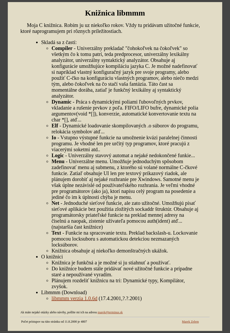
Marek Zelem (190, 321)
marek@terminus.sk (110, 312)
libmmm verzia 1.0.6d (74, 298)
